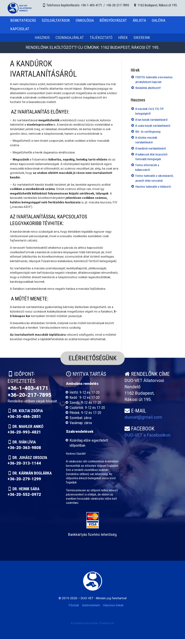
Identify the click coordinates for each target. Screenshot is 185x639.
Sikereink (142, 37)
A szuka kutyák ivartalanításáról (152, 125)
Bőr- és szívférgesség (147, 131)
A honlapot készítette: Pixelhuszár (92, 623)
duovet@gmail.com (143, 417)
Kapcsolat (19, 29)
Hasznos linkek (113, 605)
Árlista (139, 20)
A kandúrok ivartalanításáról (150, 148)
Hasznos (42, 37)
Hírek (123, 37)
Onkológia (85, 20)
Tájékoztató (101, 37)
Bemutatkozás (23, 20)
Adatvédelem (91, 605)
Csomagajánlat (69, 37)
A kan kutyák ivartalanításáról (151, 119)
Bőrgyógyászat (113, 20)
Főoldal (74, 605)
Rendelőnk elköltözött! (148, 88)
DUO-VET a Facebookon (147, 435)
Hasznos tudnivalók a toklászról (153, 186)
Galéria (158, 20)
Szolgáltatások (56, 20)
